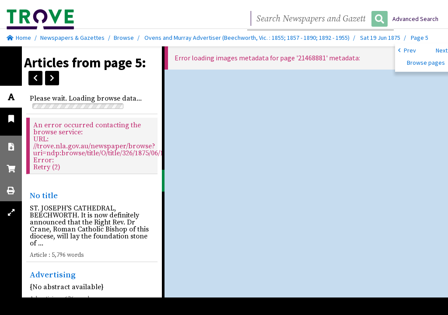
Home (19, 38)
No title (44, 195)
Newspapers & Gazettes (72, 38)
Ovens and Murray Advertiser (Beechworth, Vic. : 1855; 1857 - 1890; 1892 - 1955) (247, 38)
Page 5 (419, 38)
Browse (124, 38)
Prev (407, 50)
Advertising (53, 274)
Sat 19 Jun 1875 (381, 38)
